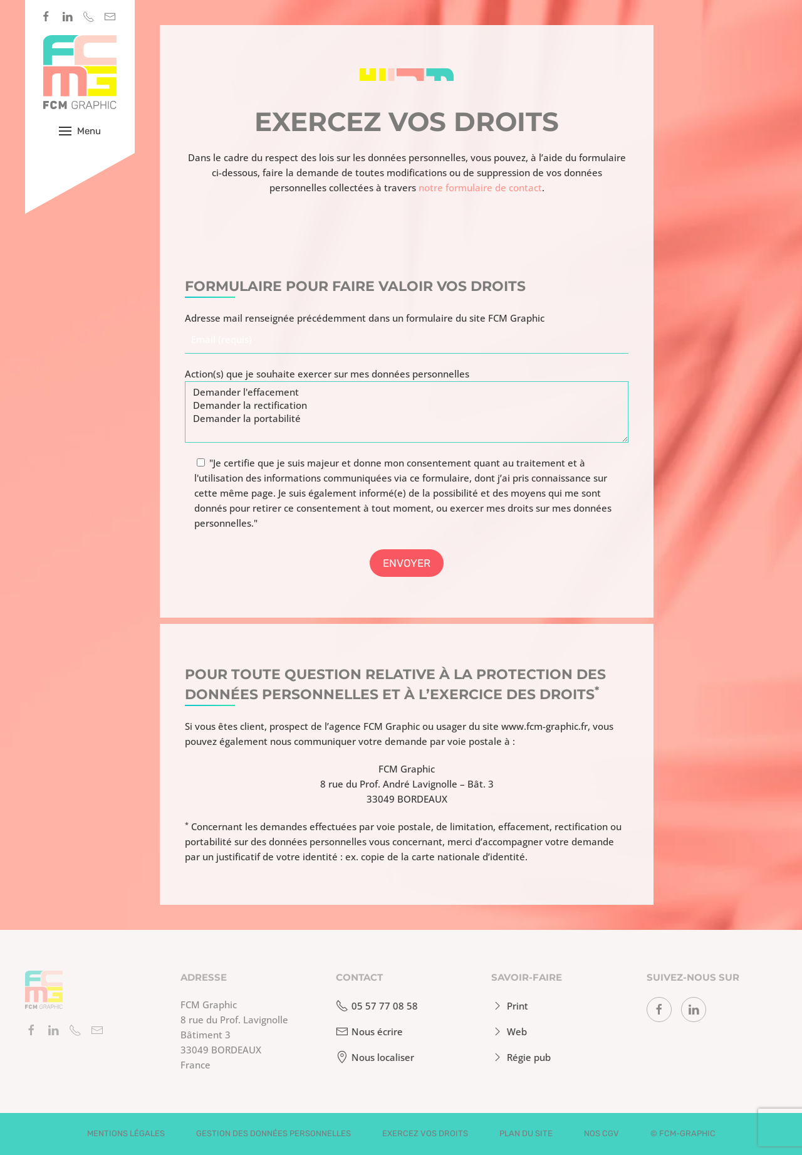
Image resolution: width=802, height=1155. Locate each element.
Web (506, 1031)
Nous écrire (366, 1031)
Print (507, 1005)
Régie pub (518, 1057)
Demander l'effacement (407, 392)
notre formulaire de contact (480, 187)
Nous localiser (372, 1057)
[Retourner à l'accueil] (80, 72)
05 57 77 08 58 (374, 1005)
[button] (80, 131)
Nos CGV (601, 1133)
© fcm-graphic (683, 1133)
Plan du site (526, 1133)
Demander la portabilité (407, 418)
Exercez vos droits (425, 1133)
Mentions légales (126, 1133)
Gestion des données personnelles (273, 1133)
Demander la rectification (407, 405)
